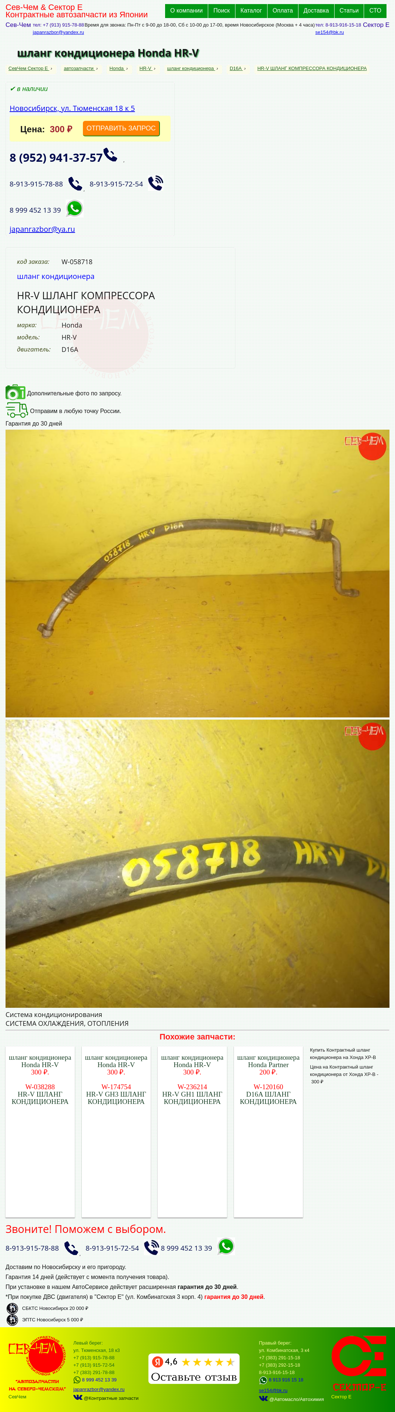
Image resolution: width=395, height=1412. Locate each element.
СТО (375, 10)
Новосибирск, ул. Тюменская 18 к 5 (72, 108)
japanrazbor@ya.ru (42, 229)
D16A (236, 68)
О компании (186, 10)
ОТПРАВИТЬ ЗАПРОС (121, 128)
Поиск (221, 10)
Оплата (283, 10)
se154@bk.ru (329, 32)
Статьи (349, 10)
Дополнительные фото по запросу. (64, 393)
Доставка (316, 10)
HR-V (146, 68)
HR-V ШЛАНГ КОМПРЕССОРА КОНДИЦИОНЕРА (312, 68)
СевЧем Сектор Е (28, 68)
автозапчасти (79, 68)
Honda (117, 68)
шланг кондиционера (191, 68)
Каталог (251, 10)
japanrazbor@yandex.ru (58, 32)
